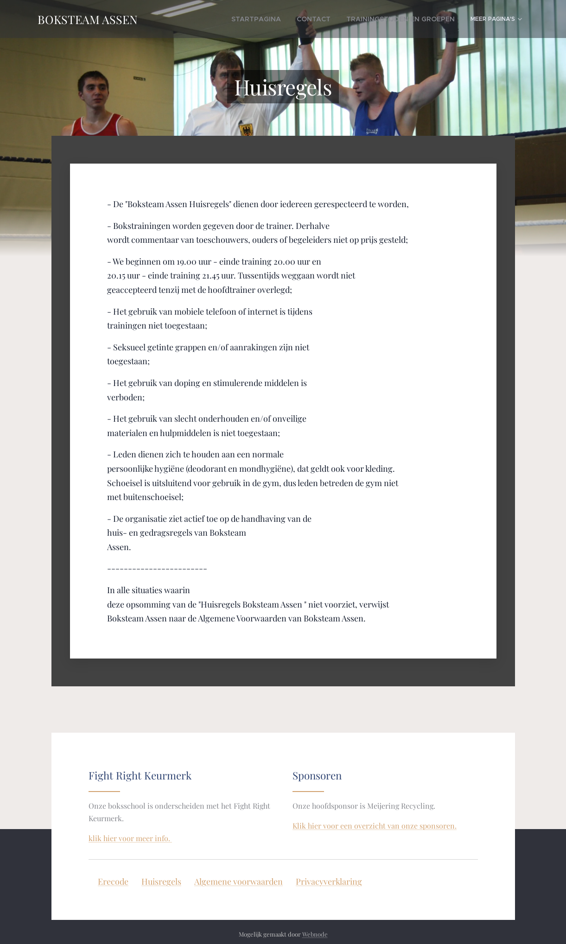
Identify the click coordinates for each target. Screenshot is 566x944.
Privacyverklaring (329, 881)
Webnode (315, 934)
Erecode (113, 881)
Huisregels (161, 881)
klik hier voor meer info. (130, 838)
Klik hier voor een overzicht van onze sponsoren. (375, 825)
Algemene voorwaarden (238, 881)
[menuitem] (225, 19)
